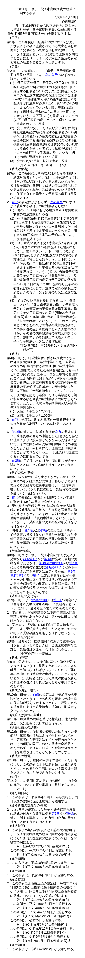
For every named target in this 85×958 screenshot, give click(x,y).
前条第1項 (30, 559)
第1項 (16, 432)
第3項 (43, 530)
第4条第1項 (53, 567)
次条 (58, 432)
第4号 (73, 563)
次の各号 (51, 75)
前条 (36, 694)
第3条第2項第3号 (51, 563)
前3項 (16, 460)
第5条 (55, 813)
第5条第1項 (39, 600)
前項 (15, 202)
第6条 (70, 813)
